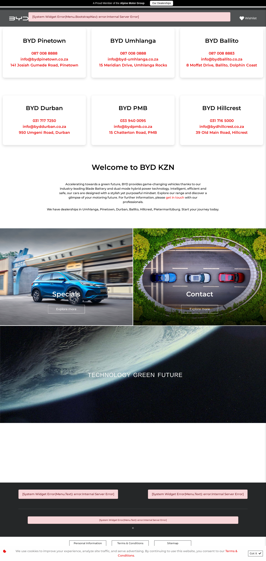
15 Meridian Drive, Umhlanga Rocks (133, 65)
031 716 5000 (222, 120)
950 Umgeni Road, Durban (44, 132)
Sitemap (172, 543)
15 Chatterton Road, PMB (133, 132)
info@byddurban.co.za (44, 126)
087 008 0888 (133, 53)
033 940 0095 (133, 120)
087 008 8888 (44, 53)
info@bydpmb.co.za (133, 126)
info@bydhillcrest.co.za (222, 126)
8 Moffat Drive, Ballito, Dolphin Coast (221, 65)
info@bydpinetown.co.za (44, 59)
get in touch (175, 197)
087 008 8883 (222, 53)
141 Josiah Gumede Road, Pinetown (44, 65)
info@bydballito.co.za (221, 59)
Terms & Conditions (130, 543)
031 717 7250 (44, 120)
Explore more (133, 216)
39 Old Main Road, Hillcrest (222, 132)
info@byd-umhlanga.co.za (133, 59)
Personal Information (88, 543)
